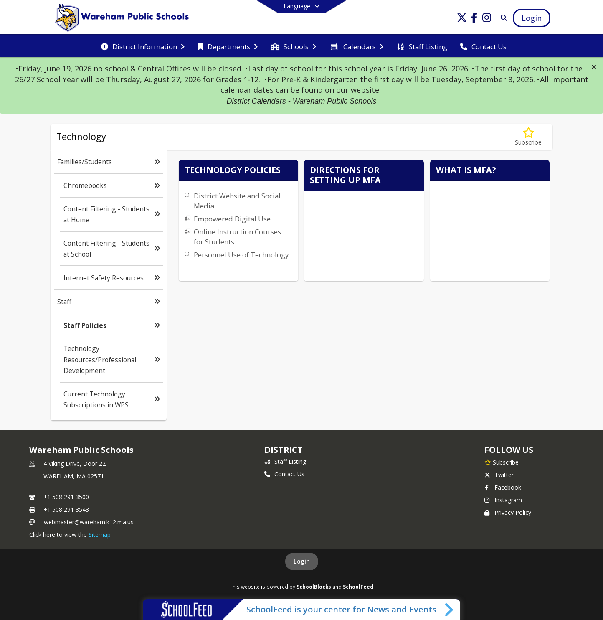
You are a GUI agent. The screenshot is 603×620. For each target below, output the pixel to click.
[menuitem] (143, 46)
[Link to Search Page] (502, 18)
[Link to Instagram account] (487, 19)
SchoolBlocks (313, 586)
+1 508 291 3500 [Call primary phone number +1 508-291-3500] (66, 497)
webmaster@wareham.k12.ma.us (89, 522)
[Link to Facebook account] (474, 19)
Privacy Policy (507, 512)
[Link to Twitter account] (462, 19)
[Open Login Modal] (531, 18)
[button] (593, 67)
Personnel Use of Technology (241, 254)
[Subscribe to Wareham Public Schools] (501, 462)
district (283, 449)
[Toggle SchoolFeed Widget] (449, 609)
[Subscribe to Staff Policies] (528, 136)
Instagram (503, 500)
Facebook (502, 487)
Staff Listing (285, 461)
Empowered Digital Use (232, 219)
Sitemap (100, 535)
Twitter (499, 475)
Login (302, 561)
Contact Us (284, 474)
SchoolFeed (358, 586)
